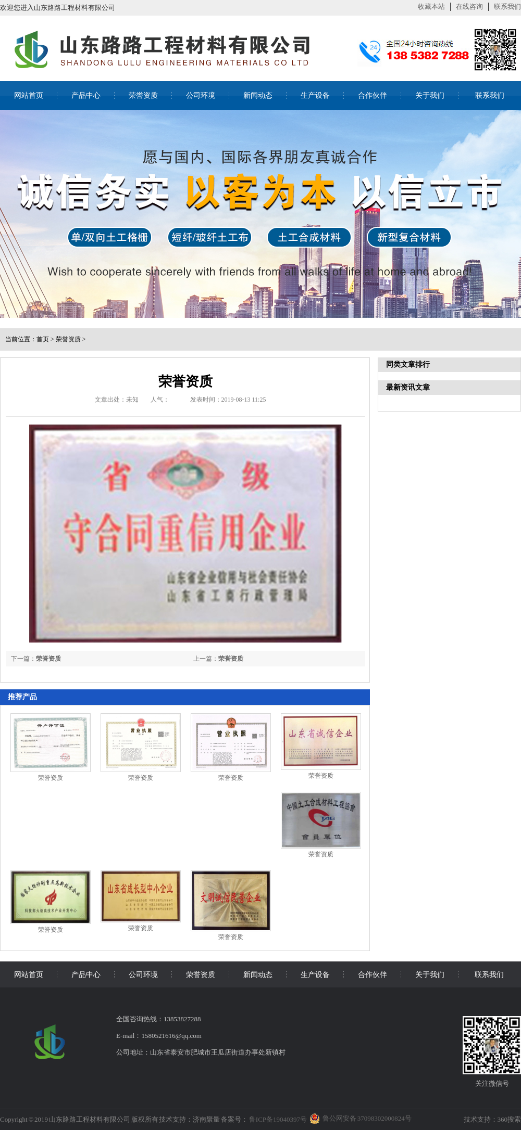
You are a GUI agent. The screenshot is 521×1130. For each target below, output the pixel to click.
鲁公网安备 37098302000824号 (367, 1118)
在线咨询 (469, 6)
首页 (42, 339)
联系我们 (507, 6)
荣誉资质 (143, 95)
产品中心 (86, 95)
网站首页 (28, 95)
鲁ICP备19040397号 (277, 1119)
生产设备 (315, 95)
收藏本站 (431, 6)
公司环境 (200, 95)
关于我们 (429, 95)
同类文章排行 (408, 364)
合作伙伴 (372, 95)
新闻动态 (257, 95)
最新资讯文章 (408, 387)
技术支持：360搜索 (493, 1119)
